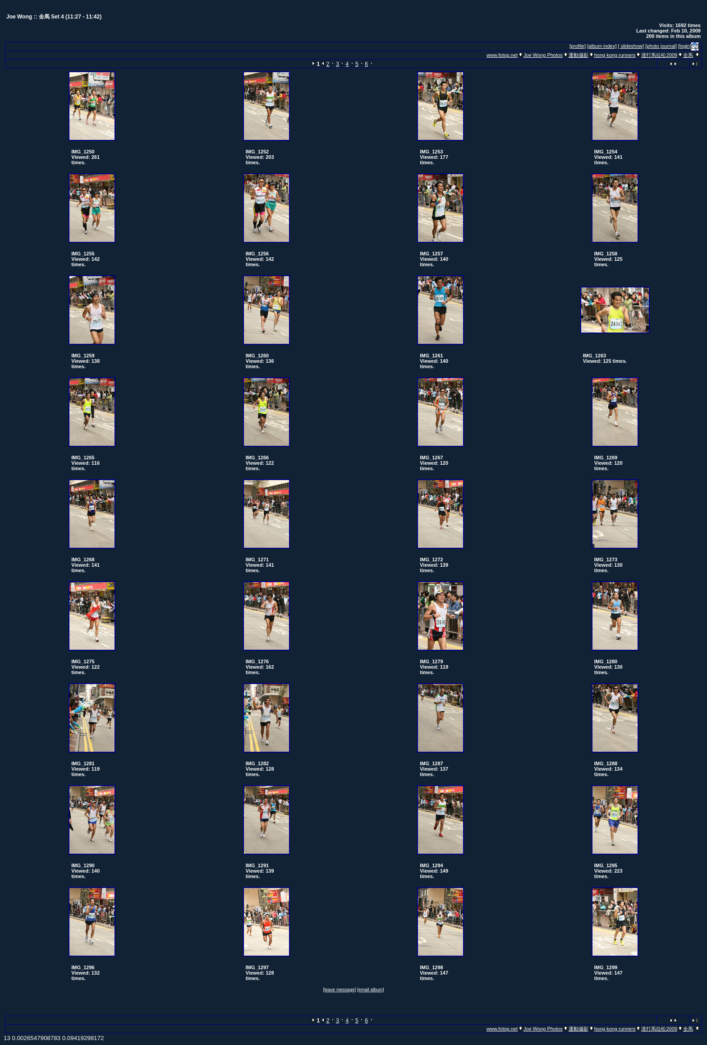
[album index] (601, 46)
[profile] (577, 46)
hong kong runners (615, 55)
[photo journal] (661, 46)
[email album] (370, 989)
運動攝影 (578, 55)
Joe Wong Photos (543, 55)
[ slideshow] (631, 46)
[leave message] (339, 989)
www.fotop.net (502, 55)
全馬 (688, 55)
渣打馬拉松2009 (659, 55)
